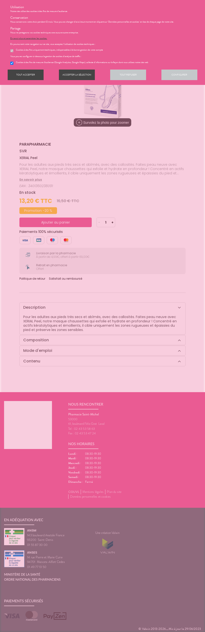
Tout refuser (128, 75)
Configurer (179, 75)
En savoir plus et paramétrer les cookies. (28, 38)
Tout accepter (25, 75)
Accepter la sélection (77, 75)
